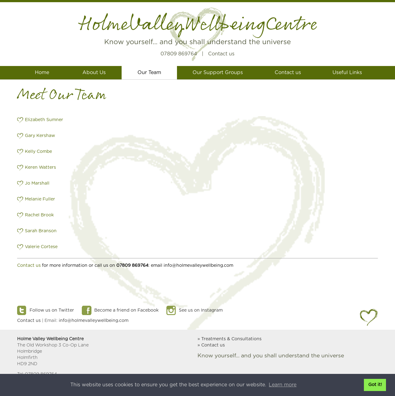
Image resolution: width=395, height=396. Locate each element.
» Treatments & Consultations (230, 339)
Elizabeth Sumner (44, 120)
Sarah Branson (41, 231)
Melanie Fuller (40, 199)
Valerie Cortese (41, 247)
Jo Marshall (37, 183)
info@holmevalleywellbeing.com (93, 320)
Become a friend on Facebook (126, 310)
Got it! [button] (375, 384)
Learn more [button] (282, 384)
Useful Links (347, 72)
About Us (94, 72)
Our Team (149, 72)
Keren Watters (40, 167)
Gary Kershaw (40, 136)
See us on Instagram (201, 310)
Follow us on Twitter (52, 310)
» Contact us (211, 345)
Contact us (221, 53)
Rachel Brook (39, 215)
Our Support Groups (218, 72)
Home (42, 72)
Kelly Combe (38, 151)
